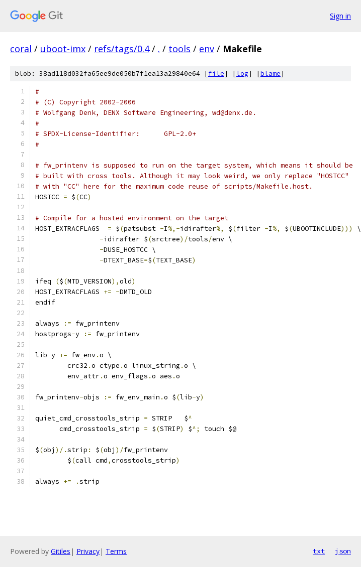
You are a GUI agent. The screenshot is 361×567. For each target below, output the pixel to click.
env (206, 49)
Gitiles (60, 551)
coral (21, 49)
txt (319, 550)
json (343, 550)
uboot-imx (62, 49)
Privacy (88, 551)
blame (270, 73)
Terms (116, 551)
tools (179, 49)
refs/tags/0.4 (121, 49)
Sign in (340, 16)
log (242, 73)
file (216, 73)
